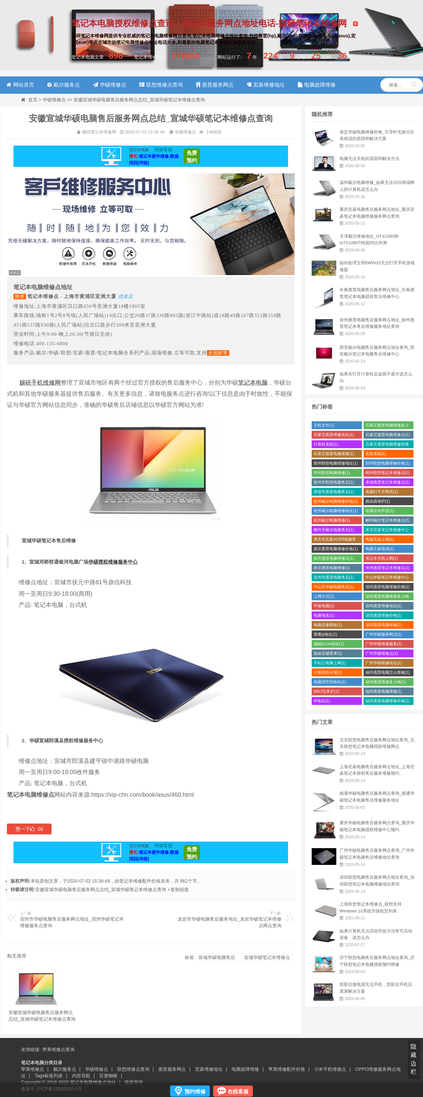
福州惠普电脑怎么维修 (388, 672)
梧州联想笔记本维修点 (388, 472)
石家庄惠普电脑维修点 (388, 434)
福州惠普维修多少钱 (386, 682)
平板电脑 (324, 606)
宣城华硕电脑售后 (216, 957)
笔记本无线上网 (382, 558)
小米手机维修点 (330, 1069)
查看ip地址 (325, 634)
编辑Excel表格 (329, 644)
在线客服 (238, 1091)
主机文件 (324, 425)
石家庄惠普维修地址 (334, 434)
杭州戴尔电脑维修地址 (336, 511)
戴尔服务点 (64, 1069)
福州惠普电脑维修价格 (388, 701)
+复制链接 (178, 889)
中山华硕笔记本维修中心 (387, 578)
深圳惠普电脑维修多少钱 (387, 597)
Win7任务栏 (326, 691)
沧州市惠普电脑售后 (334, 577)
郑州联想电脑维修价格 (388, 463)
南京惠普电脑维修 (332, 568)
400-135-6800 (52, 343)
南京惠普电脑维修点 (334, 558)
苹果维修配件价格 (286, 1069)
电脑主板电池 (380, 549)
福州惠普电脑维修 (384, 691)
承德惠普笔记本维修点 (388, 482)
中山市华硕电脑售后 (334, 587)
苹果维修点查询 (58, 1049)
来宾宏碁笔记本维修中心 (387, 531)
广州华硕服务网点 (384, 634)
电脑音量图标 (328, 625)
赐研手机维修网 (40, 382)
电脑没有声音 (380, 511)
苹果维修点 (32, 1069)
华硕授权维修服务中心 (113, 562)
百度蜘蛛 (108, 1075)
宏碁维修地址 (209, 1069)
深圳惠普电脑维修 (384, 625)
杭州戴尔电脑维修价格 (336, 501)
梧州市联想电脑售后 (334, 482)
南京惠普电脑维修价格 (336, 549)
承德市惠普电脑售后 (334, 491)
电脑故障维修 (245, 1069)
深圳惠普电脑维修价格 (388, 587)
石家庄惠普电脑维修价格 (387, 445)
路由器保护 (378, 501)
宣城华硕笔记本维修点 (267, 957)
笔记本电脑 (253, 382)
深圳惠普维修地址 (384, 606)
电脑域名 (324, 615)
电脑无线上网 (380, 539)
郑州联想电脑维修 (332, 472)
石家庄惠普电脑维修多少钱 (387, 426)
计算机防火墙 (328, 672)
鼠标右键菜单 (328, 653)
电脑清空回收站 (330, 682)
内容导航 (81, 1075)
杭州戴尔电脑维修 (332, 520)
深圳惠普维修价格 (384, 615)
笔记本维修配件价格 (140, 881)
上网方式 (324, 596)
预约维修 (195, 1091)
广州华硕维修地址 (384, 663)
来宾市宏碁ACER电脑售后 (335, 540)
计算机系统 (326, 444)
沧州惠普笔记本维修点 (388, 568)
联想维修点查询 (133, 1069)
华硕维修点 (54, 99)
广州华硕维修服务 (384, 644)
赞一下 (29, 829)
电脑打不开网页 (382, 491)
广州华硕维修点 (382, 653)
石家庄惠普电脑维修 (334, 453)
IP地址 (322, 701)
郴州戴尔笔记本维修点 (388, 520)
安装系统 (376, 453)
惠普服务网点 (172, 1069)
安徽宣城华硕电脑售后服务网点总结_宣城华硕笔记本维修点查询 (101, 889)
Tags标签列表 (49, 1075)
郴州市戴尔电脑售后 (334, 530)
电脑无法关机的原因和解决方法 (369, 158)
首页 (32, 99)
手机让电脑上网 (330, 663)
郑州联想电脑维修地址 (336, 463)
